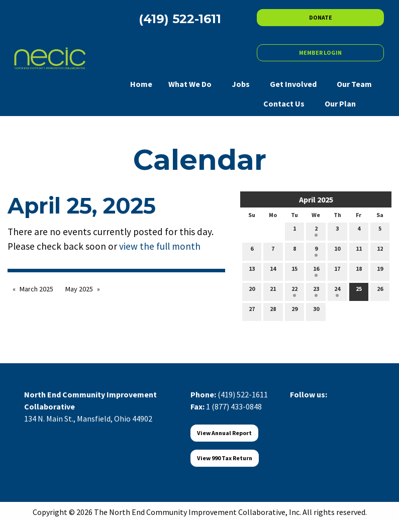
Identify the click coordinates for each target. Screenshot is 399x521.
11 (359, 251)
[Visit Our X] (314, 405)
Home (141, 84)
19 (380, 271)
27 (252, 311)
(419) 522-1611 (243, 394)
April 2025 (316, 199)
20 (252, 291)
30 (316, 311)
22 (294, 291)
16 (316, 271)
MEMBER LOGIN (320, 52)
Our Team (354, 84)
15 (294, 271)
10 (337, 251)
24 (337, 291)
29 (294, 311)
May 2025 (79, 288)
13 (252, 271)
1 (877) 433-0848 (234, 406)
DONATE (320, 17)
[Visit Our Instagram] (346, 405)
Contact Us (284, 103)
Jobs (241, 84)
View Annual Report (224, 433)
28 (273, 311)
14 (273, 271)
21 (273, 291)
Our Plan (340, 103)
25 (359, 291)
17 (337, 271)
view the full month (160, 246)
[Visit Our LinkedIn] (330, 405)
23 (316, 291)
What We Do (190, 84)
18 (359, 271)
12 (380, 251)
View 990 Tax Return (224, 458)
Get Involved (293, 84)
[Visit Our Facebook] (298, 405)
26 (380, 291)
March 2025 (36, 288)
